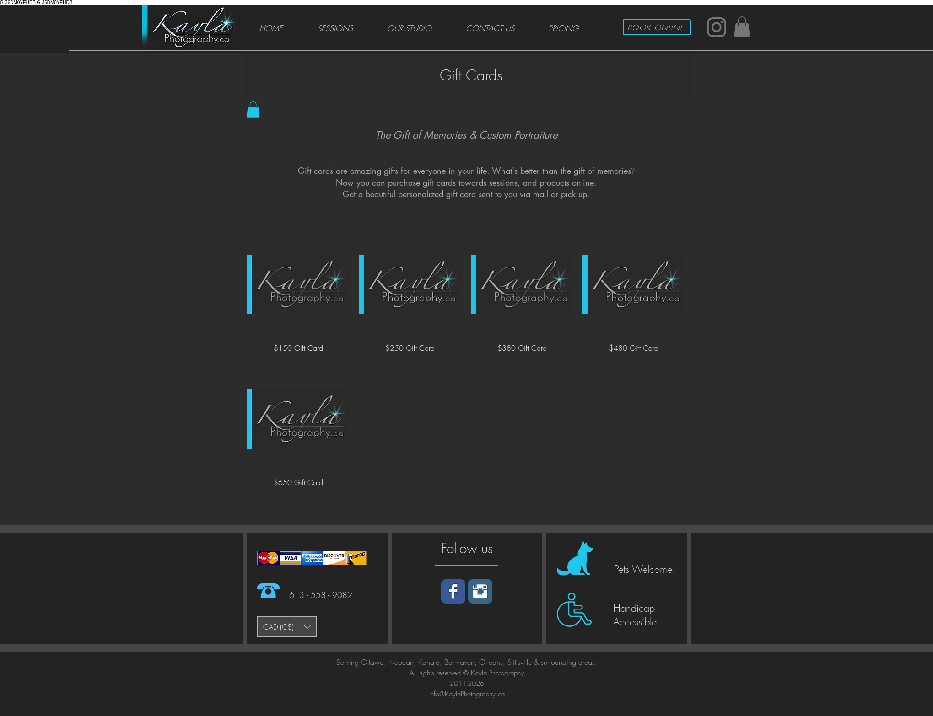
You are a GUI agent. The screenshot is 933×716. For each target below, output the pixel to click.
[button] (741, 26)
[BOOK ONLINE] (657, 27)
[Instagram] (480, 591)
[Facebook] (453, 591)
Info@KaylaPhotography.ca (467, 694)
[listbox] (287, 626)
